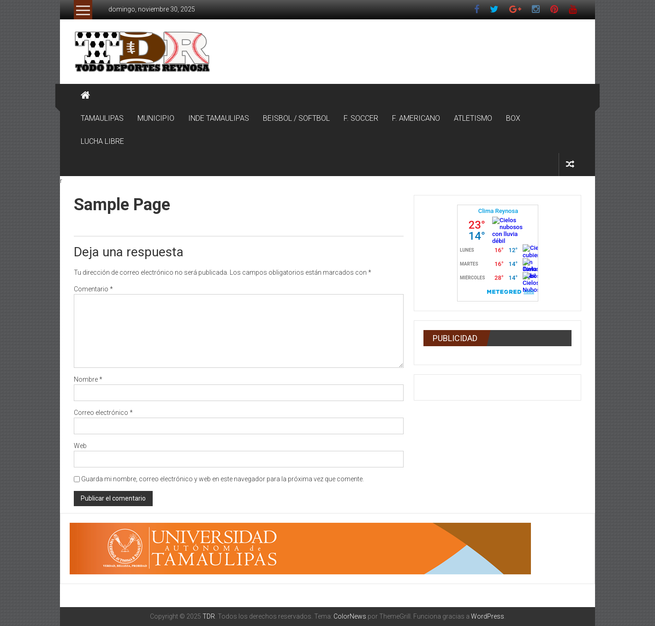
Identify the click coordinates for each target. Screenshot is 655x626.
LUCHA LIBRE (102, 141)
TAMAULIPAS (102, 118)
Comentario (93, 289)
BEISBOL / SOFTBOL (296, 118)
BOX (513, 118)
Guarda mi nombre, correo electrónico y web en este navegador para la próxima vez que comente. (222, 479)
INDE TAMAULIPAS (218, 118)
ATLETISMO (473, 118)
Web (80, 445)
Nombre (88, 379)
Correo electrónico (103, 412)
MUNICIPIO (155, 118)
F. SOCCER (361, 118)
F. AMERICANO (416, 118)
